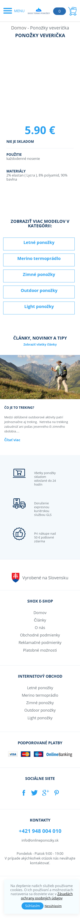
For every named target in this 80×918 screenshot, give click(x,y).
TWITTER (34, 792)
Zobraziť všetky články (40, 344)
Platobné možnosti (40, 650)
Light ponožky (39, 306)
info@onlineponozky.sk (40, 840)
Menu (19, 10)
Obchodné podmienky (40, 635)
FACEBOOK (23, 792)
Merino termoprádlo (39, 258)
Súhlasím (32, 905)
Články (40, 620)
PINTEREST (57, 792)
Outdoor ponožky (39, 290)
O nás (40, 627)
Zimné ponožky (39, 274)
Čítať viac (12, 440)
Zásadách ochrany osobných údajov (47, 896)
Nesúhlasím (53, 906)
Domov (18, 28)
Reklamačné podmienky (40, 642)
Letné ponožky (38, 242)
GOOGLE (45, 792)
